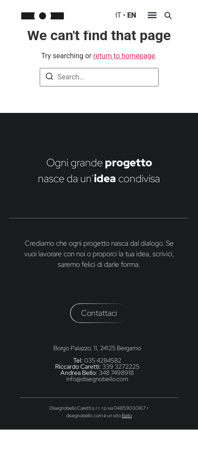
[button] (152, 16)
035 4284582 (102, 360)
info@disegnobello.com (97, 379)
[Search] (49, 77)
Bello (127, 415)
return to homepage (124, 56)
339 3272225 (120, 366)
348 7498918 (116, 373)
